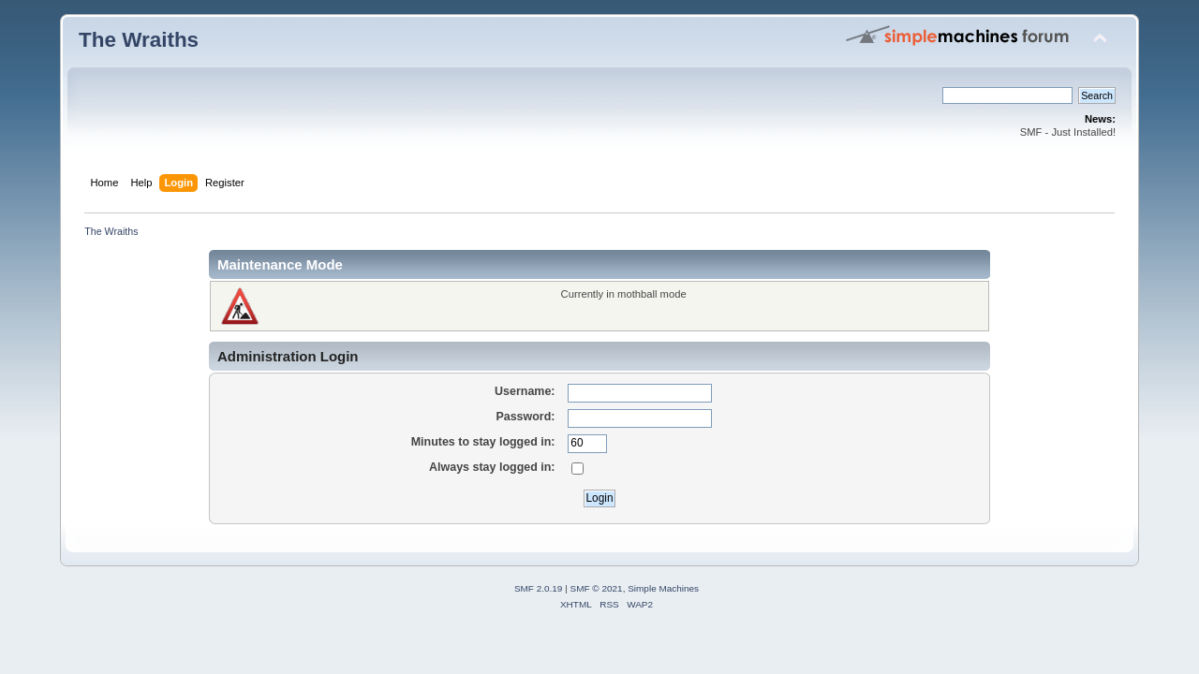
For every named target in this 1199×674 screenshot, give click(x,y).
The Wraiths (139, 39)
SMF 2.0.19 (538, 588)
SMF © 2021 (596, 588)
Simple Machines (663, 588)
